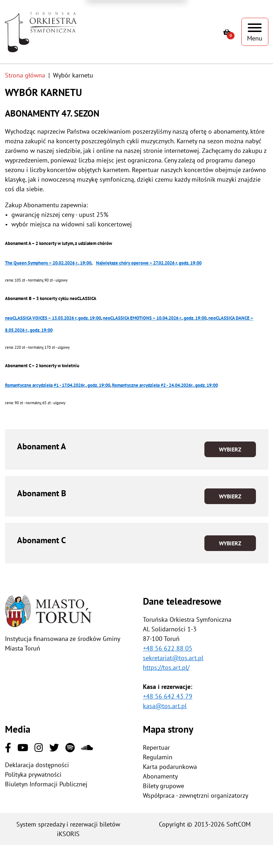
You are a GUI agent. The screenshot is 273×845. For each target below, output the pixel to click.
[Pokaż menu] (254, 32)
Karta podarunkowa (170, 767)
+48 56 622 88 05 (167, 648)
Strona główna (25, 75)
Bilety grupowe (163, 786)
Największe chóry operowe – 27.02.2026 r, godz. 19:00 (149, 263)
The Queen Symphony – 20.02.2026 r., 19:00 (48, 263)
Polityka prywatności (33, 774)
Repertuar (156, 747)
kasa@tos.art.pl (165, 706)
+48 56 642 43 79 (167, 696)
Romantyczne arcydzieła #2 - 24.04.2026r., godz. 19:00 (165, 385)
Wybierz (230, 449)
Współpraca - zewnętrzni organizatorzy (195, 795)
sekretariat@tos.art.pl (173, 658)
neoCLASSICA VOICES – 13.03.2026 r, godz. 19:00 (53, 318)
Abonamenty (160, 776)
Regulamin (157, 757)
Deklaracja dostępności (37, 765)
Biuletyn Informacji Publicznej (46, 784)
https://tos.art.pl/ (166, 667)
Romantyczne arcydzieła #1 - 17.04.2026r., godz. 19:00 (57, 385)
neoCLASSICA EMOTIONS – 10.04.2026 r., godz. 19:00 (155, 318)
